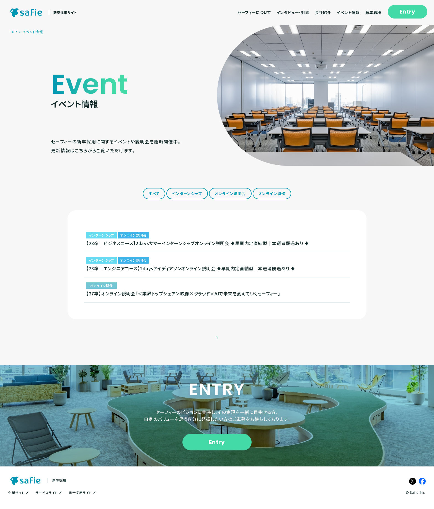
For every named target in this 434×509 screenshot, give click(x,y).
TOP (13, 31)
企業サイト (18, 498)
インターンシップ (187, 194)
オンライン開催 (272, 194)
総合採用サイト (82, 498)
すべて (153, 194)
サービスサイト (48, 498)
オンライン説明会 (230, 194)
